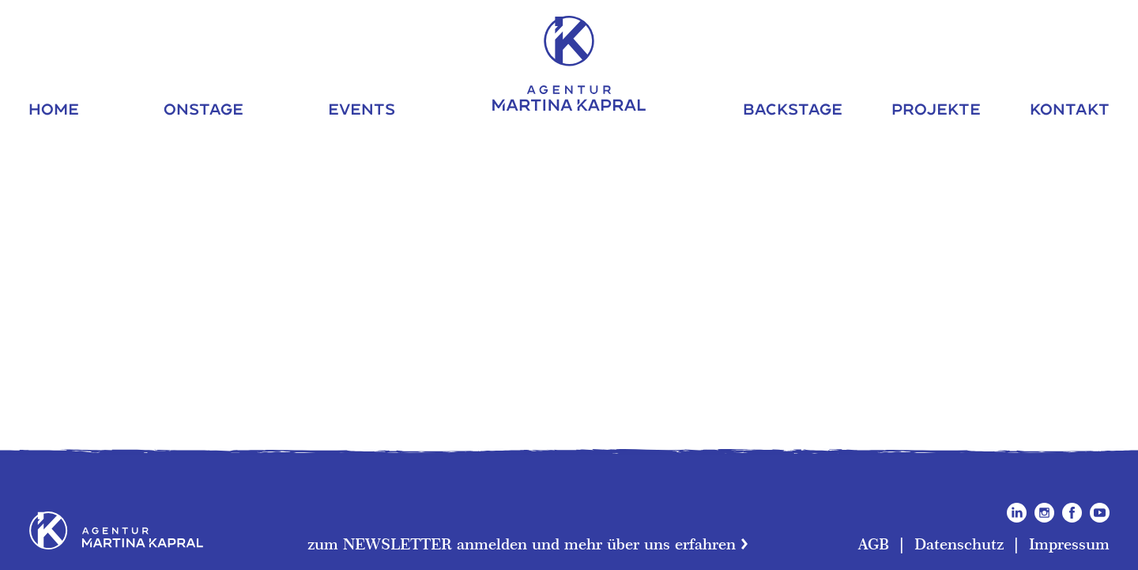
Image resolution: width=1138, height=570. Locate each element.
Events (361, 109)
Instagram (1044, 513)
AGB (873, 543)
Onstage (203, 109)
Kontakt (1070, 109)
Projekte (936, 109)
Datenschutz (959, 543)
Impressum (1069, 543)
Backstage (792, 109)
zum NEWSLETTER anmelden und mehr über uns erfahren (521, 543)
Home (53, 109)
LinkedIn (1017, 513)
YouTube (1100, 513)
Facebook (1072, 513)
